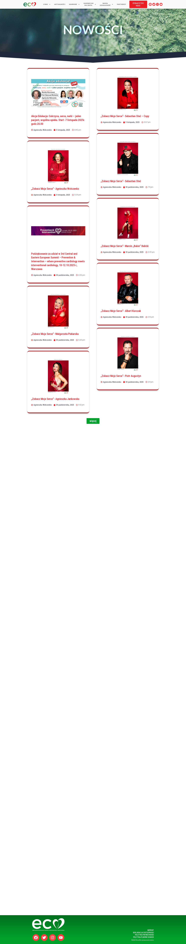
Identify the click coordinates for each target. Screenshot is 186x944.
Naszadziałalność (106, 4)
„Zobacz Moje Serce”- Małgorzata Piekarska (55, 333)
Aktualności (59, 4)
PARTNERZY (121, 4)
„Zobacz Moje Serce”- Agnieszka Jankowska (55, 398)
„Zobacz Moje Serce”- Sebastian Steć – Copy (125, 116)
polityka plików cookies (143, 937)
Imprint (150, 930)
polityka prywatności (144, 935)
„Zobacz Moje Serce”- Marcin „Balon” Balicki (125, 246)
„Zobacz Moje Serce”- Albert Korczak (121, 310)
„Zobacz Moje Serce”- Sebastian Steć (121, 181)
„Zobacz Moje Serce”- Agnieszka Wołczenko (55, 188)
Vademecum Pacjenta (89, 4)
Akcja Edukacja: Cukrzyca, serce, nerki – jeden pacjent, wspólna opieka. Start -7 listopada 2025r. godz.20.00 (58, 120)
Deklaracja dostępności (143, 933)
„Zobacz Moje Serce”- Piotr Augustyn (121, 375)
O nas (47, 4)
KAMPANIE (74, 4)
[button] (93, 421)
